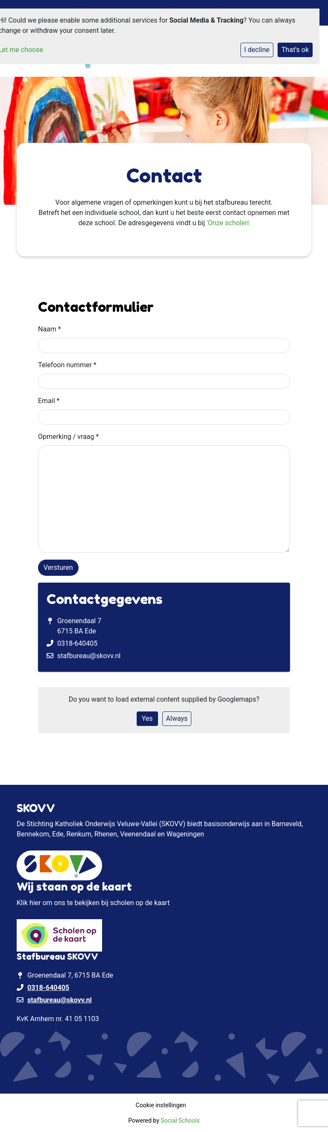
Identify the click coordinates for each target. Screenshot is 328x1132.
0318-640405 (77, 643)
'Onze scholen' (228, 223)
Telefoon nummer (67, 365)
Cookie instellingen (161, 1105)
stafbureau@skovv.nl (88, 656)
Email (48, 401)
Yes (147, 718)
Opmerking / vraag (68, 436)
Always (177, 718)
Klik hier (29, 903)
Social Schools (180, 1120)
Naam (49, 329)
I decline (256, 50)
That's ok (295, 50)
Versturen (58, 567)
